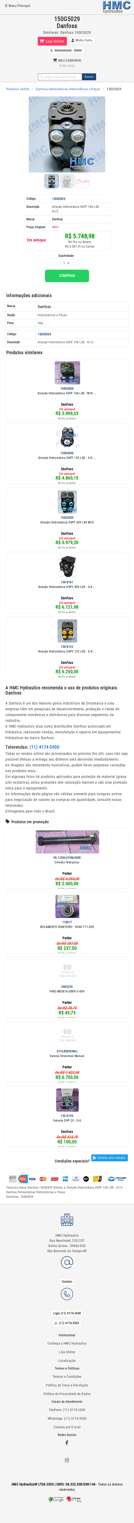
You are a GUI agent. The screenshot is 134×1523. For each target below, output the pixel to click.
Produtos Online (17, 89)
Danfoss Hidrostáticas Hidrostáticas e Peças (68, 89)
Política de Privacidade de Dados (67, 1394)
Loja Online (67, 1352)
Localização (67, 1361)
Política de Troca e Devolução (67, 1385)
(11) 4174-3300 (44, 747)
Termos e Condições (67, 1377)
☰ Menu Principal (17, 6)
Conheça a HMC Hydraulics (67, 1343)
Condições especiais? (72, 1161)
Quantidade (66, 256)
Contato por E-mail (67, 1427)
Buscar (89, 77)
